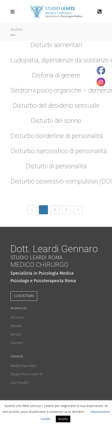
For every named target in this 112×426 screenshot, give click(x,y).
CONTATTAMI (24, 296)
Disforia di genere (56, 75)
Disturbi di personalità (56, 168)
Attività (16, 326)
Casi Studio (19, 383)
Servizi (15, 334)
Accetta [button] (63, 419)
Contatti (16, 343)
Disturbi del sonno (56, 120)
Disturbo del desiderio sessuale (56, 105)
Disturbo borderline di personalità (56, 137)
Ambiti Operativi (23, 366)
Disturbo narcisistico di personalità (58, 153)
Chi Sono (17, 317)
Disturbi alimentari (56, 45)
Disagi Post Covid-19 (26, 374)
